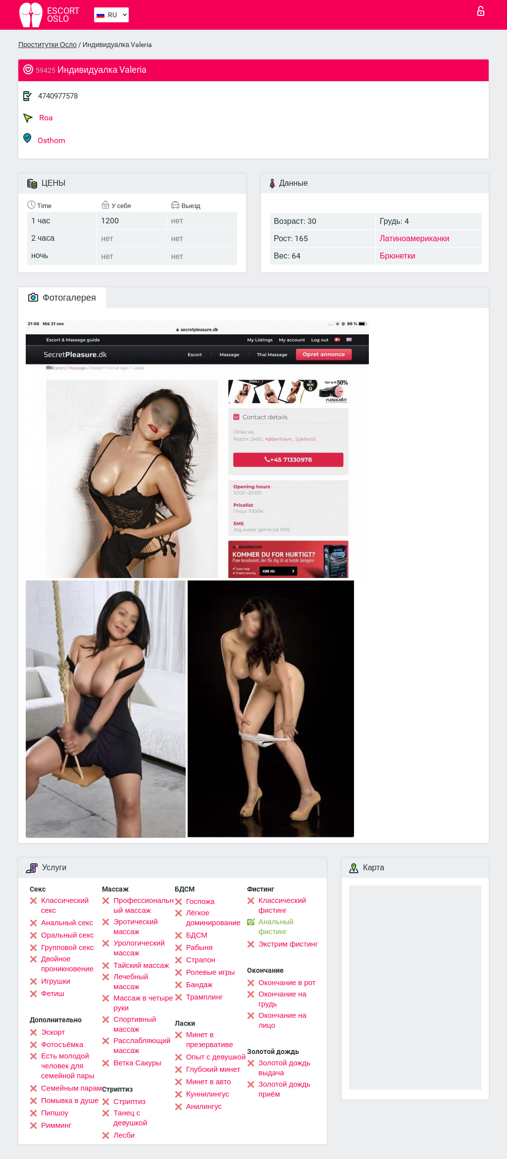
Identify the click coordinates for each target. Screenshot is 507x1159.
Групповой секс (67, 947)
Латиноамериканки (415, 238)
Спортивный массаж (134, 1024)
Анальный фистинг (276, 926)
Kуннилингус (207, 1094)
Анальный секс (67, 922)
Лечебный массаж (130, 981)
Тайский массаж (141, 965)
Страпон (200, 959)
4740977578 (58, 96)
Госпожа (200, 901)
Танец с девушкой (130, 1117)
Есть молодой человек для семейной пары (67, 1066)
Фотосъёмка (62, 1044)
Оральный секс (67, 935)
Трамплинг (204, 997)
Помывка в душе (70, 1100)
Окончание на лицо (282, 1020)
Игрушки (55, 981)
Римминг (56, 1125)
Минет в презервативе (209, 1039)
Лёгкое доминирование (213, 917)
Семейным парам (71, 1088)
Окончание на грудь (282, 999)
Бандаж (199, 984)
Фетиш (52, 993)
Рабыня (199, 947)
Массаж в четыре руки (143, 1003)
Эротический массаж (135, 926)
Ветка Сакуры (137, 1062)
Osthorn (44, 139)
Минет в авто (208, 1081)
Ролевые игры (210, 972)
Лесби (124, 1135)
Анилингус (204, 1106)
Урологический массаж (138, 948)
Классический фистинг (282, 905)
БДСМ (196, 935)
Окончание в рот (286, 982)
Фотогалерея (62, 297)
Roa (38, 118)
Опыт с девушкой (216, 1057)
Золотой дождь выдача (284, 1067)
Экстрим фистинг (288, 944)
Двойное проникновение (67, 963)
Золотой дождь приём (284, 1089)
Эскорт (53, 1032)
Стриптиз (129, 1101)
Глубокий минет (213, 1069)
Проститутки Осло (47, 45)
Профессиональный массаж (143, 905)
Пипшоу (54, 1112)
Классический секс (65, 905)
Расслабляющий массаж (141, 1045)
